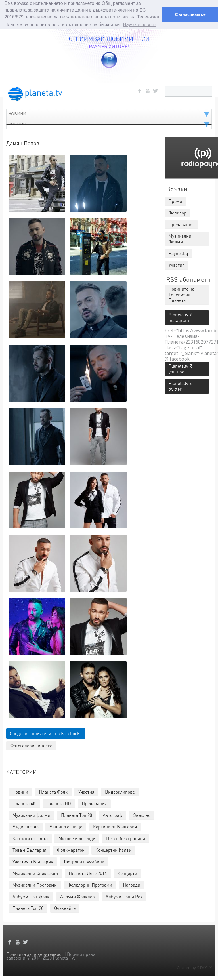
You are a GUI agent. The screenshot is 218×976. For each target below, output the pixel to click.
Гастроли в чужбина (84, 861)
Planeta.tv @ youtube (180, 368)
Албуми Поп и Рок (124, 896)
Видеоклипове (120, 791)
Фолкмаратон (71, 849)
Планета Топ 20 (76, 814)
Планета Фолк (53, 791)
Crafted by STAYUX (194, 967)
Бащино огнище (65, 826)
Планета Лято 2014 (88, 873)
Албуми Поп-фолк (30, 896)
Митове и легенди (76, 838)
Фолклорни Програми (90, 884)
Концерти (127, 873)
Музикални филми (31, 814)
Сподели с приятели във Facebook (45, 733)
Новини (20, 791)
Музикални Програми (34, 884)
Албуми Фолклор (77, 896)
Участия (86, 791)
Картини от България (115, 826)
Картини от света (30, 838)
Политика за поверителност (34, 953)
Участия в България (32, 861)
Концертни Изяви (113, 849)
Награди (131, 884)
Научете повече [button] (139, 24)
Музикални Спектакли (35, 873)
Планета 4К (24, 803)
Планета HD (59, 803)
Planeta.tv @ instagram (180, 317)
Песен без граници (125, 838)
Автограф (112, 814)
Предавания (94, 803)
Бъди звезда (25, 826)
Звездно (141, 814)
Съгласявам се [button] (190, 14)
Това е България (29, 849)
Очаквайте (65, 907)
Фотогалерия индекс (31, 745)
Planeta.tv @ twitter (180, 385)
